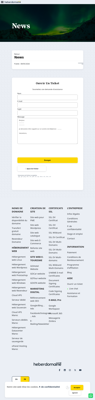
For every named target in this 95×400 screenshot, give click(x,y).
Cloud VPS (17, 295)
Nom (19, 93)
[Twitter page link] (75, 370)
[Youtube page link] (80, 370)
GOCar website (37, 273)
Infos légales (73, 214)
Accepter (77, 388)
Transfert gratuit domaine (16, 231)
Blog (69, 272)
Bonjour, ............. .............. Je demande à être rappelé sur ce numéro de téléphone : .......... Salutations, (47, 131)
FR (25, 379)
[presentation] (33, 150)
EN (16, 379)
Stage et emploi (75, 234)
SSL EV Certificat (57, 237)
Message (20, 117)
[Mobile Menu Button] (2, 2)
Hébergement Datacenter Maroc (19, 330)
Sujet (19, 109)
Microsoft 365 (55, 313)
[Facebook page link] (59, 370)
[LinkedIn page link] (65, 370)
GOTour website (38, 278)
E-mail (19, 101)
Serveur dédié (19, 299)
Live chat (73, 288)
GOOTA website (38, 283)
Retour (17, 54)
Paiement (72, 252)
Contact (71, 238)
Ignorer (75, 393)
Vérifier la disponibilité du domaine (19, 220)
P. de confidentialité (49, 386)
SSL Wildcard (55, 232)
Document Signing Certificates (54, 283)
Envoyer (47, 160)
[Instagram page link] (70, 370)
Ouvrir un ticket (75, 284)
